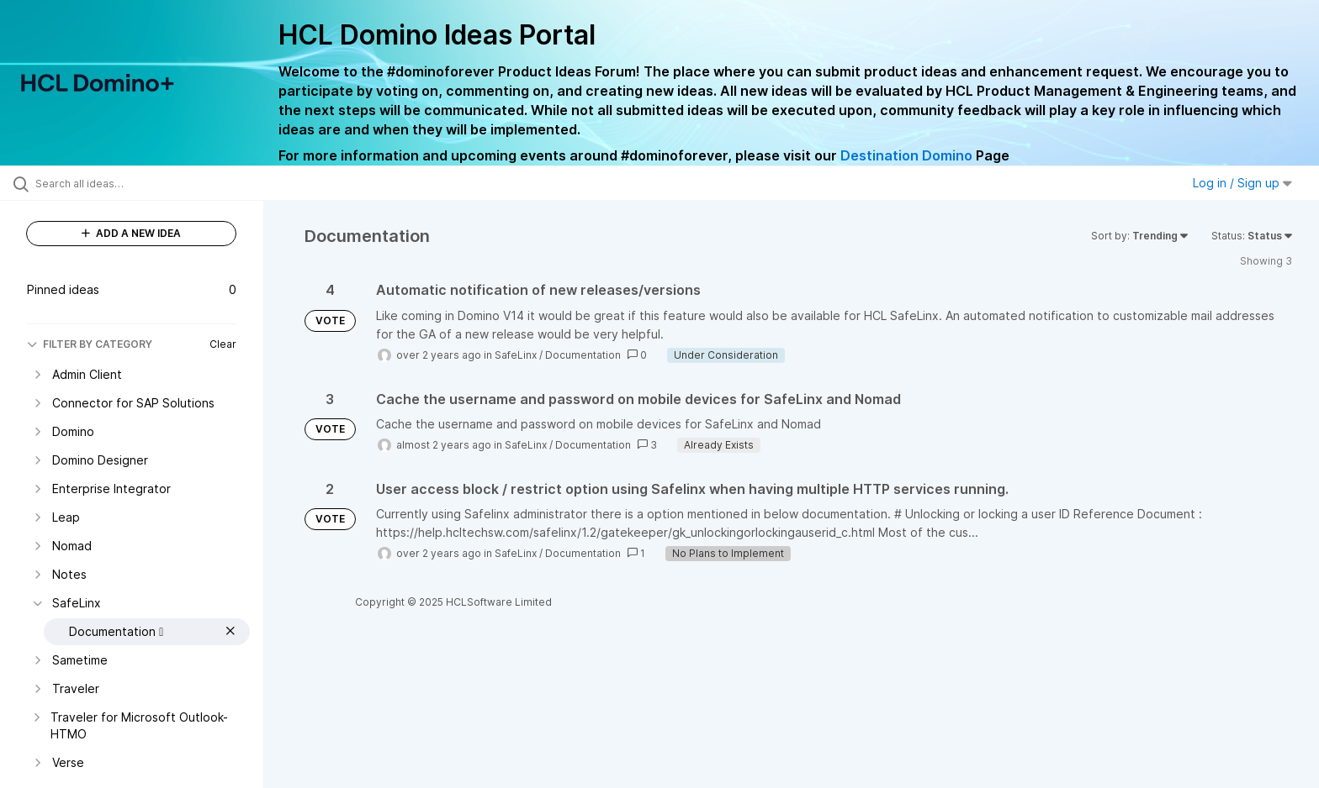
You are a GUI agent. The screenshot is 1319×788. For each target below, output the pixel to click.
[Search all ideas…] (153, 183)
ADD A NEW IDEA (131, 233)
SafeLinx (516, 355)
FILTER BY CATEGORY (89, 344)
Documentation (583, 355)
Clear (222, 344)
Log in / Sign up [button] (1242, 183)
